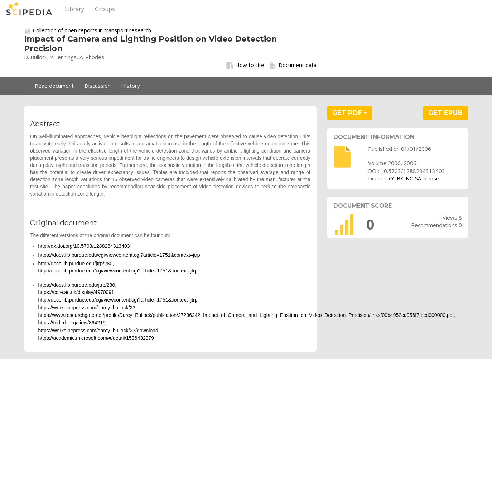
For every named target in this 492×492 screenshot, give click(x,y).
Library (74, 9)
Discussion (98, 85)
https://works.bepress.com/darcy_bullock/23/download (98, 330)
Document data (293, 65)
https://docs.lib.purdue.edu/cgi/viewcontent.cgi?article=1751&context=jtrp (119, 255)
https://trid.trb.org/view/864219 (71, 322)
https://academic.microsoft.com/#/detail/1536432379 (96, 338)
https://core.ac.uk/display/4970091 (76, 292)
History (130, 85)
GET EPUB (445, 113)
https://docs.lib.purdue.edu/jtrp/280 (76, 285)
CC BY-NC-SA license (414, 178)
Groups (105, 9)
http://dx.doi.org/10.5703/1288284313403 (84, 246)
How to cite (245, 65)
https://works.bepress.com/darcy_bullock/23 (86, 307)
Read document (54, 85)
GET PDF (349, 113)
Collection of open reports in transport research (92, 30)
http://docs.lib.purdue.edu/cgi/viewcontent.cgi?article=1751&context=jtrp (117, 271)
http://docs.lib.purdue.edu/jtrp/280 (75, 263)
